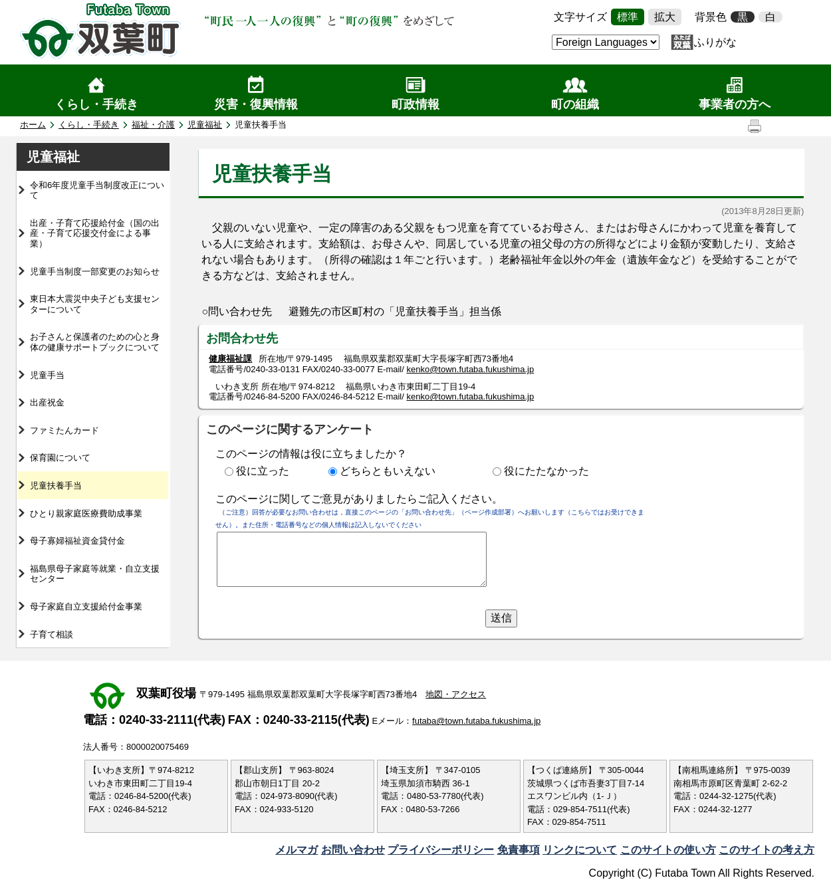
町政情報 (415, 104)
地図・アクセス (455, 694)
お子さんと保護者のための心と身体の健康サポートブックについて (95, 342)
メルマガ (296, 849)
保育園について (60, 458)
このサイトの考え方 (766, 849)
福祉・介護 (153, 125)
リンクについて (579, 849)
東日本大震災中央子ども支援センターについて (95, 304)
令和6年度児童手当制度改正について (97, 190)
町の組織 (575, 104)
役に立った (262, 471)
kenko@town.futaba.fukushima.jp (470, 369)
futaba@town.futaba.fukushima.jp (476, 721)
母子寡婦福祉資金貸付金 (77, 541)
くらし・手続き (96, 104)
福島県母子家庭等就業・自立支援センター (95, 574)
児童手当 (47, 375)
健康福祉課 (230, 359)
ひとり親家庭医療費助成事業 (86, 513)
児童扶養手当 (56, 486)
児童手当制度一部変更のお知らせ (95, 272)
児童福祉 (204, 125)
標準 (627, 17)
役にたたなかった (546, 471)
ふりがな (715, 42)
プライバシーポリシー (441, 849)
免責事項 (518, 849)
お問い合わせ (353, 849)
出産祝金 (47, 402)
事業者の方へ (735, 104)
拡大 (664, 17)
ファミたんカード (64, 430)
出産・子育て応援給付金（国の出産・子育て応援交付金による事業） (95, 233)
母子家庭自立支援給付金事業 (86, 606)
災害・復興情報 (256, 104)
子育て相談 (51, 634)
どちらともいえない (387, 471)
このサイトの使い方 (668, 849)
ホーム (33, 125)
